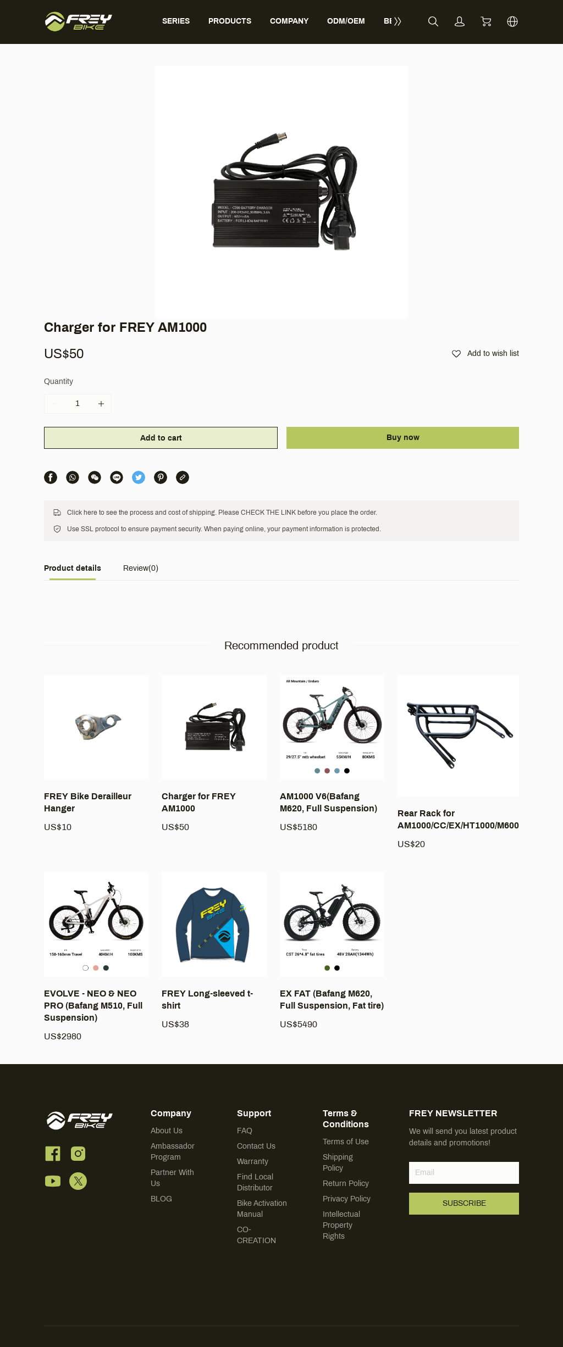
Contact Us (256, 1147)
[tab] (72, 571)
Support (254, 1113)
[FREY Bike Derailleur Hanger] (96, 754)
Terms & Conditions (346, 1119)
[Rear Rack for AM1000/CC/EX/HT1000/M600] (458, 762)
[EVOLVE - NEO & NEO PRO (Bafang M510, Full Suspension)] (96, 957)
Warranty (252, 1162)
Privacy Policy (347, 1199)
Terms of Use (346, 1142)
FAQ (244, 1131)
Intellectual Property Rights (341, 1226)
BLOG (161, 1199)
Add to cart (161, 438)
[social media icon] (53, 1155)
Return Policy (346, 1184)
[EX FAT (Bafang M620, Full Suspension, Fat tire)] (332, 951)
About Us (167, 1131)
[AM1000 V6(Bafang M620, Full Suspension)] (332, 754)
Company (171, 1113)
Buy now (403, 437)
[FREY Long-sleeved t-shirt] (214, 951)
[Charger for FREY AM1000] (214, 754)
